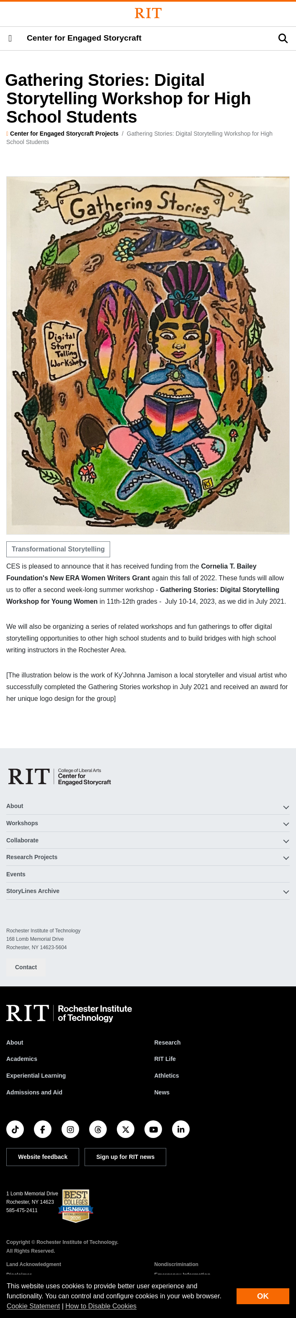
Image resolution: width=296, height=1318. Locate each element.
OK (263, 1296)
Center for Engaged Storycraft (84, 38)
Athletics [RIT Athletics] (166, 1075)
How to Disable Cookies (100, 1306)
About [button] (14, 806)
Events (16, 874)
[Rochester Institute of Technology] (148, 13)
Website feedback (42, 1156)
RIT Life (165, 1058)
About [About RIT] (14, 1042)
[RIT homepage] (69, 1013)
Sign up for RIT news (125, 1156)
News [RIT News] (162, 1092)
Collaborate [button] (22, 840)
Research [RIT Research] (167, 1042)
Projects (106, 133)
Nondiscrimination (176, 1264)
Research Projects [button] (31, 857)
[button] (10, 38)
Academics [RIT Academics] (21, 1058)
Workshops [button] (22, 823)
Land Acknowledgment (33, 1264)
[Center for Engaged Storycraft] (60, 776)
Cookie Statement (33, 1306)
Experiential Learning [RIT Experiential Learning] (36, 1075)
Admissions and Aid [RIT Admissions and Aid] (34, 1092)
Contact (26, 967)
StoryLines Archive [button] (32, 891)
